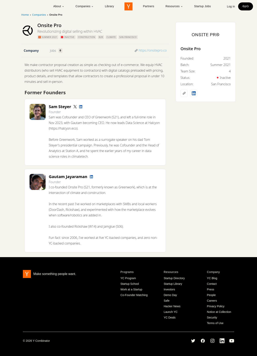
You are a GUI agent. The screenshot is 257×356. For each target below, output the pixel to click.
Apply (245, 6)
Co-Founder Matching (134, 295)
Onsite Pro (191, 48)
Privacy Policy (215, 306)
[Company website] (184, 93)
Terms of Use (215, 323)
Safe (166, 300)
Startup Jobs (202, 6)
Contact (212, 283)
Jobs (53, 50)
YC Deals (169, 317)
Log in (231, 6)
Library (109, 6)
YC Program (128, 278)
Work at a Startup (131, 289)
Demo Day (170, 295)
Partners (148, 6)
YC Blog (212, 278)
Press (210, 289)
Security (212, 317)
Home (25, 14)
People (211, 295)
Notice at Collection (219, 311)
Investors (169, 289)
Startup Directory (174, 278)
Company (31, 50)
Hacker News (172, 306)
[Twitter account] (75, 106)
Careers (212, 300)
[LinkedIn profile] (80, 106)
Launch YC (170, 311)
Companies (84, 6)
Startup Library (173, 283)
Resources (174, 6)
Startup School (129, 283)
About (58, 6)
